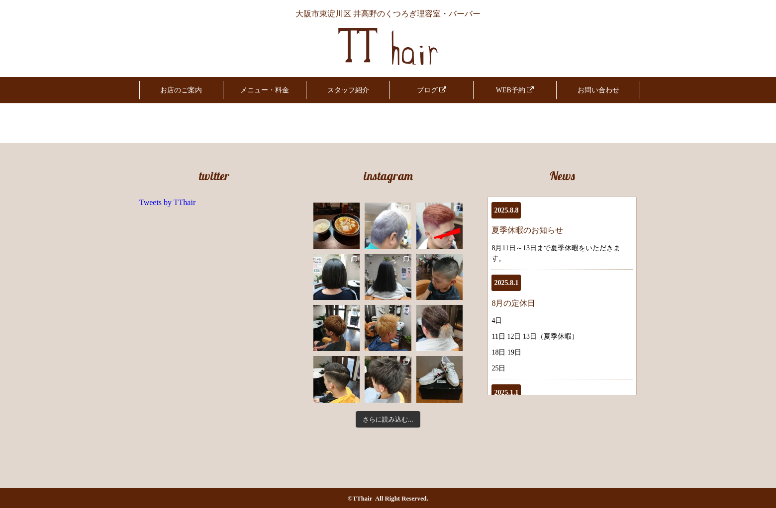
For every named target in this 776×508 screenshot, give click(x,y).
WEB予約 (515, 90)
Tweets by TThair (167, 202)
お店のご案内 (181, 90)
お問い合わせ (598, 90)
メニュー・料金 (264, 90)
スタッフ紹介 (348, 90)
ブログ (432, 90)
